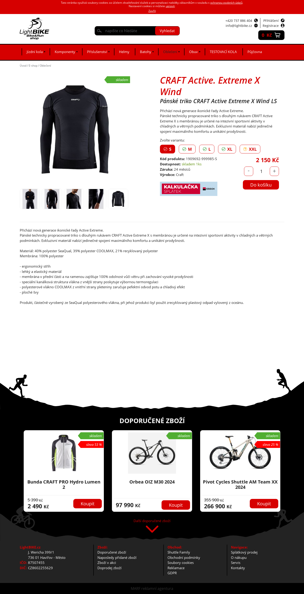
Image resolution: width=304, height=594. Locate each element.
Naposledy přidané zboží (116, 557)
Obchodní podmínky (184, 557)
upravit (170, 6)
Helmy (124, 51)
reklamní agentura (157, 588)
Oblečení (170, 51)
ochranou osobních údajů (226, 3)
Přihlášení (271, 20)
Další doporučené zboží (152, 521)
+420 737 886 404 (238, 20)
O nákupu (239, 557)
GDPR (172, 573)
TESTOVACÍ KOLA (223, 51)
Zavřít (152, 11)
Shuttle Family (179, 552)
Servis (235, 562)
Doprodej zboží (109, 568)
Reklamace (176, 568)
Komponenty (65, 51)
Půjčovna (254, 51)
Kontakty (238, 568)
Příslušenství (97, 51)
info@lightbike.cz (239, 25)
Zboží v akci (106, 562)
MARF (135, 588)
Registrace (271, 25)
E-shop (33, 66)
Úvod (23, 66)
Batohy (145, 51)
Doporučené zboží (111, 552)
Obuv (193, 51)
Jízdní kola (35, 51)
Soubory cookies (181, 562)
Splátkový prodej (244, 552)
